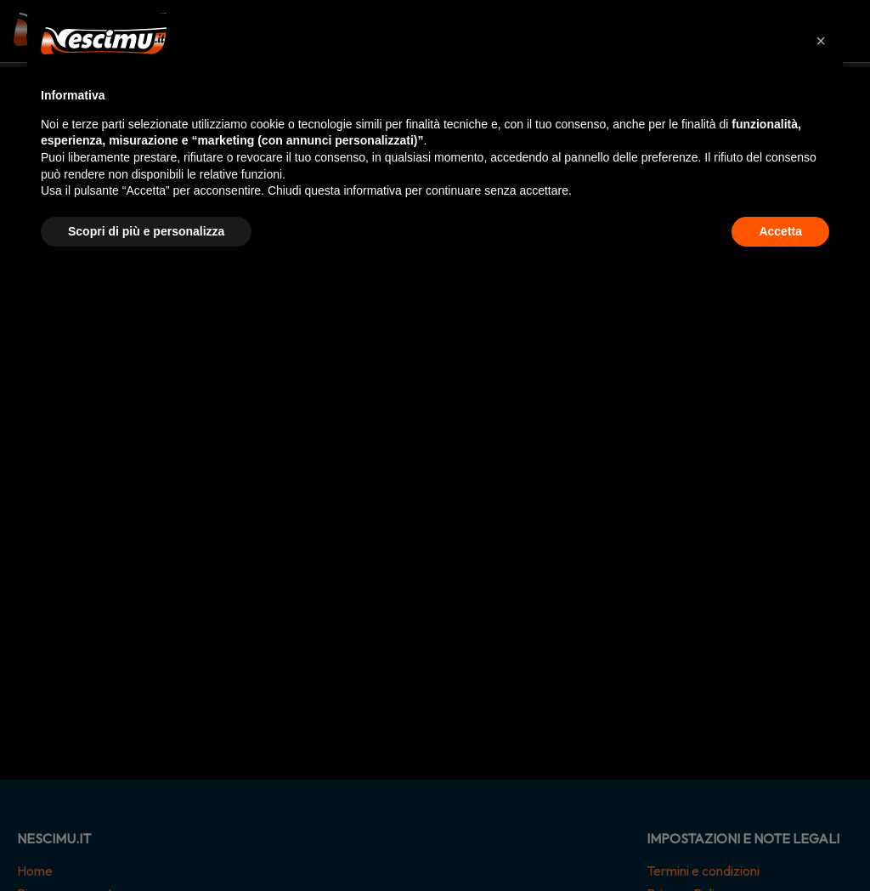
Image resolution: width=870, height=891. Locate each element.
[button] (820, 40)
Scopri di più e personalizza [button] (146, 231)
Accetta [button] (780, 231)
